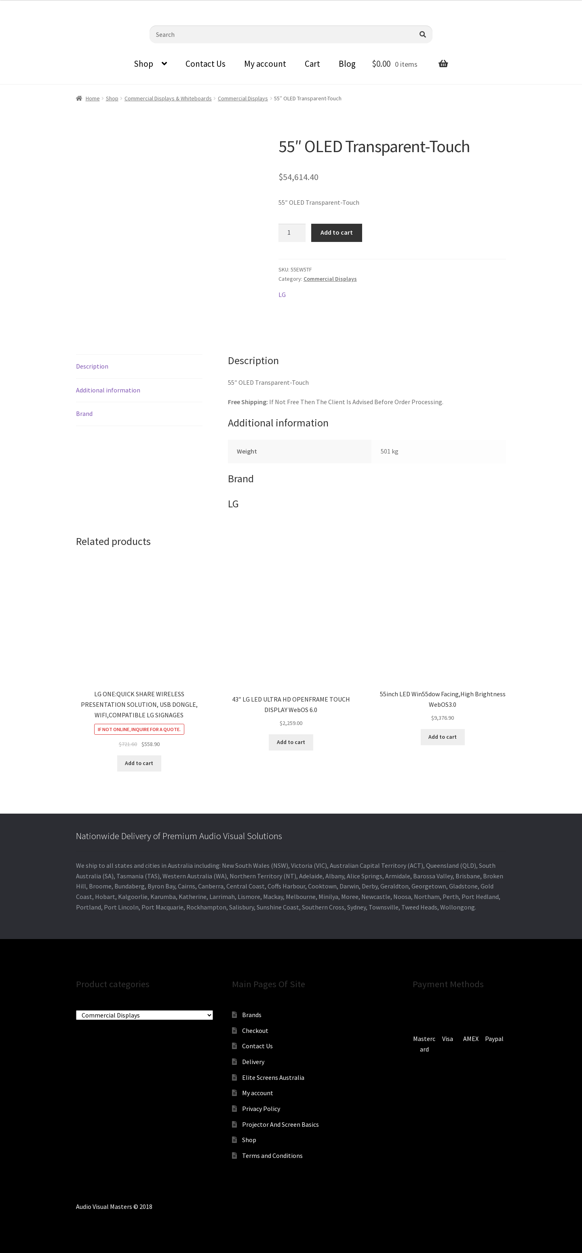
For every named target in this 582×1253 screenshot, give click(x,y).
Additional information (108, 390)
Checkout (255, 1030)
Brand (84, 413)
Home (93, 98)
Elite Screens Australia (273, 1077)
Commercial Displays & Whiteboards (168, 98)
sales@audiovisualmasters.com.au (99, 6)
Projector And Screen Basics (280, 1124)
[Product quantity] (292, 233)
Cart (312, 63)
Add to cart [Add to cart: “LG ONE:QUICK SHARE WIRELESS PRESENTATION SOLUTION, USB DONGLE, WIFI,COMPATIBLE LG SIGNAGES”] (139, 763)
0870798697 (22, 6)
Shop (143, 63)
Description (92, 366)
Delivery (253, 1062)
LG (282, 294)
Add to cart (337, 232)
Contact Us (206, 63)
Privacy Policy (261, 1109)
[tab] (139, 367)
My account (265, 63)
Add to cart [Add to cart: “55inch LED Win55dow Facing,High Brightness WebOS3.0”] (442, 736)
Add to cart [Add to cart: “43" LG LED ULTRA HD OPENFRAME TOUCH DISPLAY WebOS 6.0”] (291, 742)
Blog (347, 63)
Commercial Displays (243, 98)
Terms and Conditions (272, 1155)
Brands (251, 1015)
